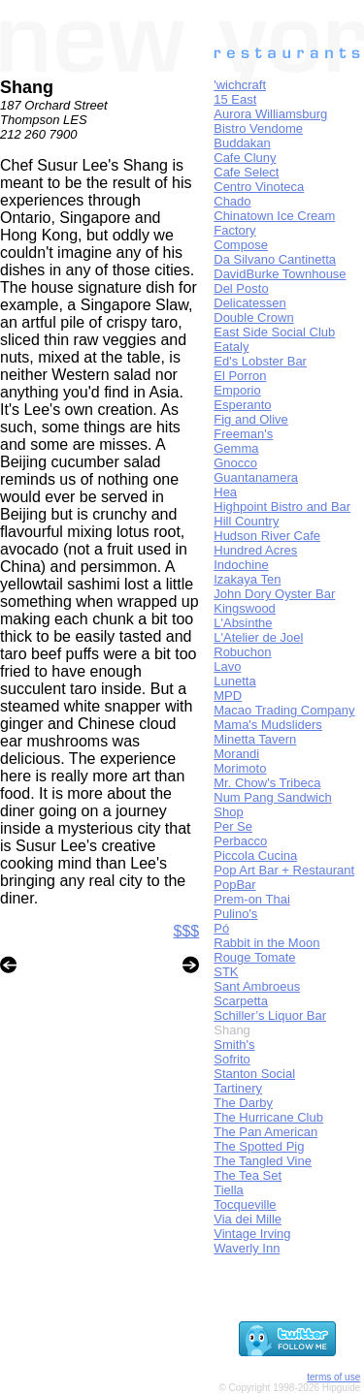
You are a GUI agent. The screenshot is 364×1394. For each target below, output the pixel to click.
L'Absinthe (243, 623)
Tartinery (238, 1088)
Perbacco (240, 841)
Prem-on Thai (252, 899)
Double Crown (253, 317)
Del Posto (241, 288)
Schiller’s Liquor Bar (270, 1015)
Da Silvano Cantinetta (275, 259)
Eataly (231, 346)
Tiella (229, 1190)
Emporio (237, 390)
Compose (241, 245)
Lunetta (234, 681)
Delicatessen (249, 303)
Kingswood (245, 608)
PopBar (234, 884)
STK (226, 972)
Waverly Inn (247, 1248)
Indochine (241, 564)
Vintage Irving (252, 1233)
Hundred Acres (255, 550)
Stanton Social (254, 1073)
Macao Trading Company (284, 710)
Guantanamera (256, 477)
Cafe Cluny (245, 157)
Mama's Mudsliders (268, 724)
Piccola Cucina (255, 855)
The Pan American (265, 1132)
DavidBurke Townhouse (280, 274)
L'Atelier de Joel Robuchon (258, 644)
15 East (235, 99)
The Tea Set (247, 1175)
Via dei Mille (247, 1219)
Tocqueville (245, 1204)
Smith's (234, 1044)
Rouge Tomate (254, 957)
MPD (228, 695)
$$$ (187, 931)
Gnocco (235, 463)
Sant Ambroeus (257, 986)
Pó (221, 928)
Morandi (236, 753)
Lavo (227, 666)
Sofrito (232, 1059)
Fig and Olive (251, 419)
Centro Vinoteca (259, 186)
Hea (225, 492)
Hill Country (246, 521)
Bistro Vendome (258, 128)
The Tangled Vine (263, 1161)
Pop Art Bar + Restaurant (284, 870)
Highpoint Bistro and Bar (282, 506)
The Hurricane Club (268, 1117)
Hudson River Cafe (267, 535)
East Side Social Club (274, 332)
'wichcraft (240, 85)
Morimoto (240, 768)
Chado (232, 201)
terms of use (333, 1377)
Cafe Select (246, 172)
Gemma (236, 448)
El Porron (240, 375)
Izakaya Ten (247, 579)
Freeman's (243, 434)
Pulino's (235, 913)
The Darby (243, 1102)
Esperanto (242, 404)
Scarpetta (241, 1001)
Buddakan (242, 143)
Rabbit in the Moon (266, 942)
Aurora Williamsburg (270, 114)
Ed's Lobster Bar (260, 361)
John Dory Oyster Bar (274, 593)
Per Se (233, 826)
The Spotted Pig (259, 1146)
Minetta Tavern (255, 739)
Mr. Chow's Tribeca (267, 783)
